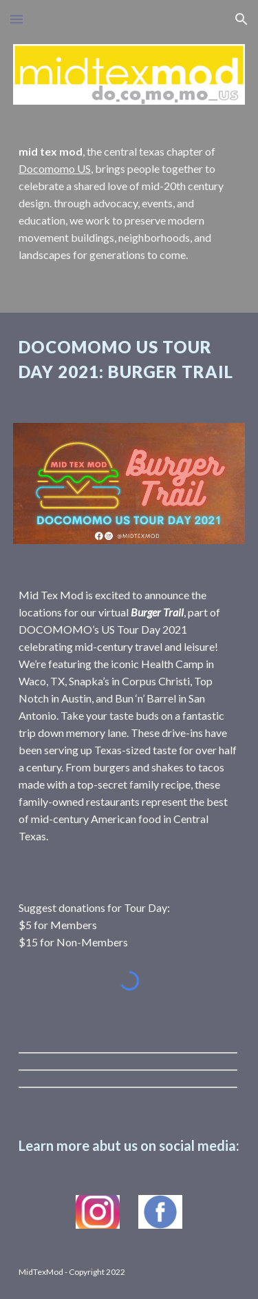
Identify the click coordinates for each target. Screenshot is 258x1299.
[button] (16, 19)
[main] (129, 203)
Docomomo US (55, 168)
